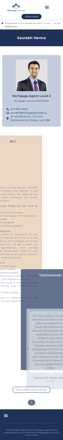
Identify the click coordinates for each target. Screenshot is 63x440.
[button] (47, 7)
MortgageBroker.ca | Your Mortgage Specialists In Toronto (25, 23)
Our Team (57, 23)
